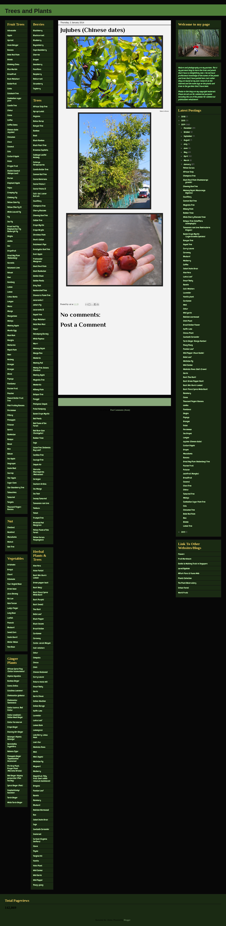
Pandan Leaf (38, 790)
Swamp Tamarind (40, 498)
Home (115, 402)
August (187, 140)
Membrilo (37, 358)
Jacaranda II (38, 309)
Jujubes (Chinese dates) (192, 441)
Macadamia (12, 537)
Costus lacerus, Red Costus (15, 708)
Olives (9, 374)
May (186, 152)
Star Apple (11, 478)
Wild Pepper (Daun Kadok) (193, 353)
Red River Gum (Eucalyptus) (39, 431)
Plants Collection (185, 578)
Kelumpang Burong (40, 333)
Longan (10, 301)
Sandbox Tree (38, 455)
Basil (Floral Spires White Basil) (40, 593)
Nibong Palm (188, 209)
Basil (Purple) (38, 599)
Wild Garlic (37, 875)
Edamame (11, 579)
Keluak (10, 272)
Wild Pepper (38, 880)
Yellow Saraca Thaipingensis (38, 538)
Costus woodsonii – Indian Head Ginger (15, 716)
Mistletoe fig (188, 361)
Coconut (10, 146)
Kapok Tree (37, 314)
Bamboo (36, 130)
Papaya (10, 378)
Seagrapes (11, 463)
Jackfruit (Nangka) (191, 473)
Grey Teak (37, 285)
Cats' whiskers (39, 648)
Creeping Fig (12, 192)
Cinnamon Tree (189, 510)
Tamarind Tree (188, 493)
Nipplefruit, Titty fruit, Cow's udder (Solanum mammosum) (41, 778)
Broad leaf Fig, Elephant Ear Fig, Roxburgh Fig (14, 229)
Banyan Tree (38, 125)
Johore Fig (37, 304)
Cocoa (9, 115)
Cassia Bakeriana (40, 179)
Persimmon (11, 410)
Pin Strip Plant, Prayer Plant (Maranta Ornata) (14, 768)
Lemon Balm (38, 725)
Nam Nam (11, 335)
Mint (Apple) (38, 756)
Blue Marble (12, 69)
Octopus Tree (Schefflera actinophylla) (193, 222)
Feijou (9, 187)
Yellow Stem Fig (13, 202)
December (188, 128)
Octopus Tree (38, 394)
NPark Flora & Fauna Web (188, 573)
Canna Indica (12, 685)
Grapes (36, 59)
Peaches (10, 393)
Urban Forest (183, 587)
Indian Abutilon (39, 701)
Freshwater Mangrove (38, 260)
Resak (9, 444)
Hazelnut (11, 532)
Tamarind (11, 497)
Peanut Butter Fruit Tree (15, 399)
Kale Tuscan (12, 603)
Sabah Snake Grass (40, 819)
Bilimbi (10, 59)
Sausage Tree (38, 459)
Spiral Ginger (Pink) (15, 785)
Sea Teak (36, 493)
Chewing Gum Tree (40, 215)
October (187, 132)
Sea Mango (37, 488)
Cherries (36, 54)
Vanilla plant (188, 296)
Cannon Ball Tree (40, 174)
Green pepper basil (40, 582)
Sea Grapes (187, 433)
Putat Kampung (39, 408)
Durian (10, 178)
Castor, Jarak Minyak (42, 643)
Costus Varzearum (14, 722)
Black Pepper (38, 619)
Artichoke (11, 564)
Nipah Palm (12, 349)
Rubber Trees (38, 438)
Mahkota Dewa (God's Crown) (195, 369)
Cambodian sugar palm (14, 99)
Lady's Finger (12, 608)
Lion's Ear (37, 742)
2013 (183, 532)
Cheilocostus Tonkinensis (12, 701)
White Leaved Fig (14, 212)
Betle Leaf (37, 614)
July (186, 144)
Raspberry (37, 74)
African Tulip (188, 171)
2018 (183, 116)
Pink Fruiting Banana (15, 405)
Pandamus (11, 383)
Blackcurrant (38, 35)
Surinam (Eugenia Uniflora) (40, 840)
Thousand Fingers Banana (14, 508)
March (186, 160)
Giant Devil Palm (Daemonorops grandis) (195, 181)
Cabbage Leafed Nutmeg (39, 156)
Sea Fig (10, 221)
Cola (9, 151)
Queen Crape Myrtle (41, 413)
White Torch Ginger (14, 802)
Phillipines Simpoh (40, 404)
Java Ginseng (12, 593)
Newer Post (66, 402)
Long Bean (11, 613)
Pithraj (10, 415)
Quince (10, 429)
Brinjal (10, 569)
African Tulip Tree (40, 106)
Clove (9, 142)
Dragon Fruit (12, 166)
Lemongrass (38, 730)
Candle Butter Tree (40, 169)
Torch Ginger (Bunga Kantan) (194, 341)
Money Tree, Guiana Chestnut (41, 369)
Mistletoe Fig (38, 761)
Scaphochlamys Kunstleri (13, 791)
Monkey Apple (13, 325)
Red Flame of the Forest (39, 424)
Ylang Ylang (188, 345)
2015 (183, 120)
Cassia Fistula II (39, 188)
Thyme (35, 851)
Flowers (181, 554)
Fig (8, 216)
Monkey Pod (38, 363)
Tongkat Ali (37, 856)
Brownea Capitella (40, 150)
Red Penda (37, 418)
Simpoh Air (37, 464)
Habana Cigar (12, 751)
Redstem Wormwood (41, 810)
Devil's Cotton (38, 239)
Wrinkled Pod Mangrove (38, 523)
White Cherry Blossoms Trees (194, 217)
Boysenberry (38, 45)
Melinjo (10, 321)
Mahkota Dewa (39, 747)
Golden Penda (38, 280)
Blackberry (37, 30)
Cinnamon (11, 137)
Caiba (9, 88)
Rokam (10, 453)
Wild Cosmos (38, 870)
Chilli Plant (187, 321)
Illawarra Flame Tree (41, 295)
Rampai (10, 439)
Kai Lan (10, 598)
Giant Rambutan (39, 271)
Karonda (10, 262)
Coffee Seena (12, 124)
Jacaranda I (38, 300)
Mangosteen (12, 316)
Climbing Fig (12, 197)
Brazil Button (38, 628)
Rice (9, 449)
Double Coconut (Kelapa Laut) (13, 172)
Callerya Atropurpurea (39, 163)
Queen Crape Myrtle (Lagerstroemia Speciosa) (194, 235)
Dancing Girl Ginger (15, 732)
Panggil (36, 399)
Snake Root (11, 468)
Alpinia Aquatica (14, 676)
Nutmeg (10, 359)
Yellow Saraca (188, 167)
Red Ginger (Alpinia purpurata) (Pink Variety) (15, 778)
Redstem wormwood (191, 317)
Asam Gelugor (12, 45)
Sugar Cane (11, 482)
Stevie (35, 846)
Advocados (11, 30)
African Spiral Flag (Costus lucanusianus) (16, 670)
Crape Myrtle (38, 225)
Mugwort (37, 766)
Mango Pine (37, 353)
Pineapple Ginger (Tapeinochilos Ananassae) (14, 758)
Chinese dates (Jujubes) (12, 130)
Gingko (10, 236)
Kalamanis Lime (13, 267)
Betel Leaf (187, 357)
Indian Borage (39, 706)
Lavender (187, 292)
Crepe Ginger (12, 727)
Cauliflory (37, 201)
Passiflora (37, 69)
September (188, 136)
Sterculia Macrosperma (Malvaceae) (38, 472)
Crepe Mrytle (38, 230)
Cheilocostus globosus (16, 695)
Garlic (35, 691)
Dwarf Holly (38, 686)
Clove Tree (187, 485)
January (187, 164)
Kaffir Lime (37, 710)
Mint (35, 752)
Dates (9, 161)
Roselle (36, 795)
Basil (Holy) (37, 587)
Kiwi (9, 277)
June (186, 148)
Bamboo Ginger (13, 681)
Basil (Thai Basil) (189, 377)
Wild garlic (187, 312)
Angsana (36, 116)
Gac (8, 246)
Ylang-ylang (38, 885)
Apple (9, 35)
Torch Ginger (12, 797)
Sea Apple (11, 458)
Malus (9, 306)
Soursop (10, 473)
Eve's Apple (37, 254)
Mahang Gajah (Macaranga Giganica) (194, 191)
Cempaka (36, 657)
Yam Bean (11, 647)
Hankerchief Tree (40, 290)
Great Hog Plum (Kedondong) (13, 256)
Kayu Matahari (39, 319)
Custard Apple (13, 156)
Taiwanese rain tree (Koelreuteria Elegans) (196, 228)
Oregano (36, 785)
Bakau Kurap (38, 121)
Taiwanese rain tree (41, 503)
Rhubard (10, 627)
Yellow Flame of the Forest (41, 531)
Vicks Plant (37, 865)
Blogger (127, 920)
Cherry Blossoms (39, 210)
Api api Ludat (38, 111)
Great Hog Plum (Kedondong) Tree (196, 461)
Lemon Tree (187, 526)
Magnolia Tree (38, 379)
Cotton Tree (37, 220)
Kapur (35, 329)
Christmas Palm (39, 234)
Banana (10, 50)
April (186, 156)
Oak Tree (10, 546)
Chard (9, 574)
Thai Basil (37, 609)
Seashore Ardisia (39, 484)
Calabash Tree (13, 93)
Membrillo (37, 384)
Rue (34, 814)
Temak (35, 513)
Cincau (36, 662)
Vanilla (36, 860)
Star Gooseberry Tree (15, 487)
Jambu (10, 241)
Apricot (10, 40)
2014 (183, 124)
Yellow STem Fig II (14, 207)
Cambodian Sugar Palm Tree (194, 501)
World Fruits (183, 592)
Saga (35, 442)
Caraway (37, 638)
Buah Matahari (13, 78)
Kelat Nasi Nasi (39, 324)
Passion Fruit (12, 388)
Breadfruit (11, 74)
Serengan (37, 479)
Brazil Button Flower (191, 324)
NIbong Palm (38, 389)
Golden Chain (38, 276)
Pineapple (11, 420)
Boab (35, 135)
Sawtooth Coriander (41, 829)
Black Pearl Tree (39, 145)
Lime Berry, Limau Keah (40, 736)
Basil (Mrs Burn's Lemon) (40, 576)
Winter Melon (12, 642)
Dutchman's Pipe (39, 244)
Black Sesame (38, 623)
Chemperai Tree (39, 205)
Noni (9, 354)
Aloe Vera (37, 565)
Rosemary (37, 800)
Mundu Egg (11, 330)
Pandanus (187, 409)
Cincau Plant (188, 333)
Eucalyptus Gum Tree (41, 249)
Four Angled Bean (14, 584)
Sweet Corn (11, 632)
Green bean (11, 588)
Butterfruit (11, 83)
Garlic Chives (38, 696)
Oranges (10, 364)
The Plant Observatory (187, 583)
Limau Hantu (12, 296)
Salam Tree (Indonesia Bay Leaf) (42, 448)
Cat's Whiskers (188, 288)
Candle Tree (12, 105)
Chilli (35, 667)
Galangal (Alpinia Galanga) (14, 738)
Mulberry (37, 771)
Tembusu (36, 508)
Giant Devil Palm (39, 266)
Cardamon (37, 633)
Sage (35, 824)
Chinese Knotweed (40, 672)
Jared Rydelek (184, 568)
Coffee (10, 120)
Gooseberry (37, 64)
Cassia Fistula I (39, 184)
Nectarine (11, 345)
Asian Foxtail (38, 570)
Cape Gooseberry (40, 50)
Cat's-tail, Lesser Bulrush (40, 194)
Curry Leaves (38, 677)
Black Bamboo (38, 140)
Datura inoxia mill (40, 681)
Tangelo (10, 502)
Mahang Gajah (39, 348)
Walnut (10, 541)
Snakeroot (37, 834)
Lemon (10, 287)
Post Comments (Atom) (120, 410)
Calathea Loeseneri (15, 690)
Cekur (35, 652)
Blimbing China (13, 64)
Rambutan (11, 434)
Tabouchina (11, 492)
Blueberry (37, 40)
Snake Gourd (12, 637)
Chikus (10, 110)
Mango (10, 311)
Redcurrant (38, 78)
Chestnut (11, 527)
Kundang (11, 282)
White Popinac (38, 338)
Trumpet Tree (38, 517)
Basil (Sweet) (38, 604)
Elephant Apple (13, 183)
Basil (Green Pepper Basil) (193, 381)
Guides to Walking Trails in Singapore (192, 563)
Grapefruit (11, 250)
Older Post (163, 402)
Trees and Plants (28, 11)
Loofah (10, 617)
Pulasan (10, 424)
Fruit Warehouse (184, 558)
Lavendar (37, 715)
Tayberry (37, 88)
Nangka (10, 340)
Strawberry (38, 83)
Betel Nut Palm (13, 54)
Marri (35, 343)
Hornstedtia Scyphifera (12, 745)
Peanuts (10, 622)
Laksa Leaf (37, 720)
